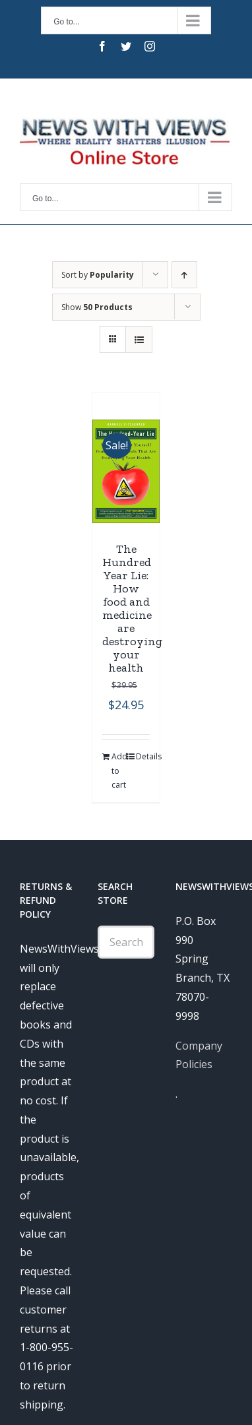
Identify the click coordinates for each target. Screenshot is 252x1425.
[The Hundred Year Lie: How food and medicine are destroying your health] (126, 471)
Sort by (97, 274)
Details (143, 756)
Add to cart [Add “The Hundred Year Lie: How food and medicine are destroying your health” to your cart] (118, 770)
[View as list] (139, 339)
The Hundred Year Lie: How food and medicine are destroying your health (132, 608)
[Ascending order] (184, 274)
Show (97, 307)
